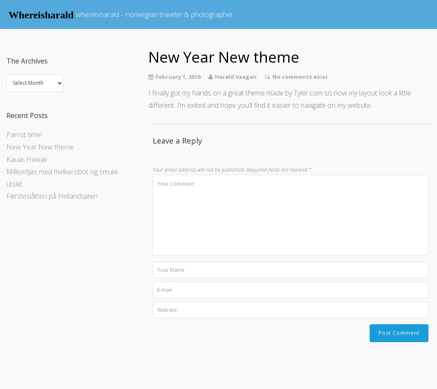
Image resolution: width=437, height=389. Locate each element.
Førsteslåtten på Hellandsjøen (52, 196)
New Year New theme (40, 147)
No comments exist (300, 77)
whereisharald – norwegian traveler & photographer (154, 14)
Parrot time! (24, 134)
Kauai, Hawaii (26, 159)
